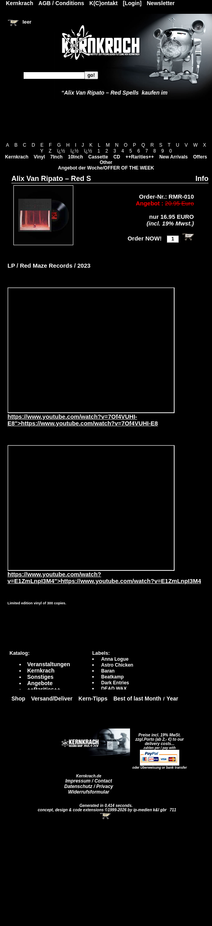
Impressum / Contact (88, 781)
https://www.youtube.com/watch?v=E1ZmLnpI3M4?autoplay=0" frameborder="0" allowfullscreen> (91, 508)
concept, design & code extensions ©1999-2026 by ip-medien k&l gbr (103, 810)
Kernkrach (16, 157)
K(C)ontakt (103, 3)
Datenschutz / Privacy (88, 786)
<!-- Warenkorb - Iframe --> (106, 816)
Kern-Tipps (93, 698)
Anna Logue (114, 659)
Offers (200, 157)
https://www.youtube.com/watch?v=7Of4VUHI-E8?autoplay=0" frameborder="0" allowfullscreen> (91, 350)
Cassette (98, 157)
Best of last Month (137, 698)
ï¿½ (61, 151)
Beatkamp (112, 677)
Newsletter (161, 3)
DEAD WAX (114, 688)
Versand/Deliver (52, 698)
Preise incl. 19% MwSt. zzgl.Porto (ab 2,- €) (158, 737)
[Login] (132, 3)
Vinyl (39, 157)
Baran (108, 671)
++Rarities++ (140, 157)
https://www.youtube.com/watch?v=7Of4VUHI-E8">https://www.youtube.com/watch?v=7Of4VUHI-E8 (91, 417)
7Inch (56, 157)
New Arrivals (173, 157)
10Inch (75, 157)
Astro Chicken (117, 665)
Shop (18, 698)
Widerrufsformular (89, 792)
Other (106, 162)
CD (116, 157)
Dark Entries (115, 683)
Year (173, 698)
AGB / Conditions (61, 3)
